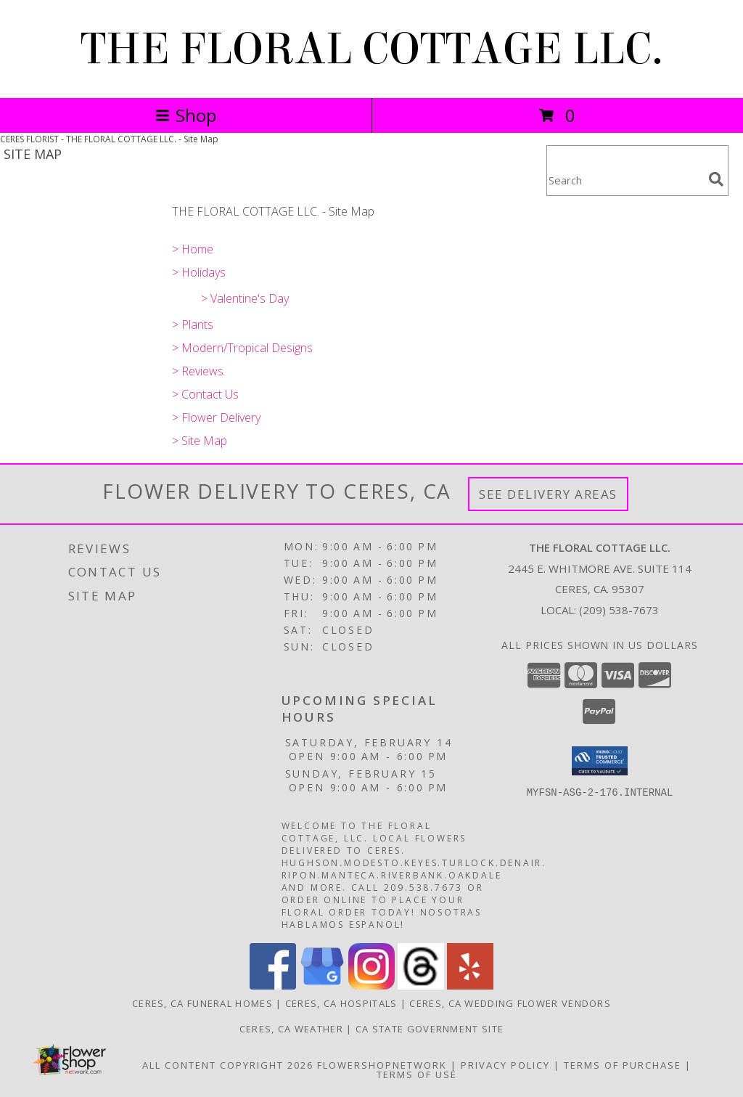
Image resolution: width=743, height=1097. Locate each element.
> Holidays (199, 272)
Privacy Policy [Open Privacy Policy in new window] (505, 1065)
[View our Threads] (421, 985)
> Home (192, 249)
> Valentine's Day (245, 298)
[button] (600, 760)
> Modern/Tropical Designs (242, 348)
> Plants (192, 325)
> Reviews (197, 371)
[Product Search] (624, 179)
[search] (716, 179)
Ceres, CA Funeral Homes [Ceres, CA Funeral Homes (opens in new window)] (202, 1003)
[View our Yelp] (470, 985)
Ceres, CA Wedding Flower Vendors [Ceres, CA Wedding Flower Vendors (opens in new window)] (510, 1003)
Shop (185, 115)
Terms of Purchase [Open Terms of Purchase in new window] (622, 1065)
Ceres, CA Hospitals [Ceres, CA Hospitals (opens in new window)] (341, 1003)
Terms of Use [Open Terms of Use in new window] (417, 1074)
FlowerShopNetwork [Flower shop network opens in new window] (382, 1065)
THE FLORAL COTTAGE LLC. (372, 49)
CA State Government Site (430, 1028)
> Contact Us (205, 394)
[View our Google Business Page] (322, 985)
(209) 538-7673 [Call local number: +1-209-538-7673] (619, 610)
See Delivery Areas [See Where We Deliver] (548, 494)
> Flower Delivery (216, 417)
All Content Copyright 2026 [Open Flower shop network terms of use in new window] (227, 1065)
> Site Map (199, 441)
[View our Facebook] (273, 985)
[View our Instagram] (371, 985)
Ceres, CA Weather (291, 1028)
